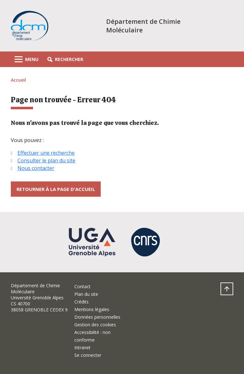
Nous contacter (35, 168)
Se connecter (87, 355)
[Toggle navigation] (26, 59)
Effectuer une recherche (46, 152)
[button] (65, 59)
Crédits (81, 302)
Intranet (82, 347)
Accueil (18, 80)
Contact (82, 286)
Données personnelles (97, 317)
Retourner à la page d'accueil (56, 189)
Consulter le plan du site (46, 160)
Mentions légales (91, 309)
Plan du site (86, 294)
